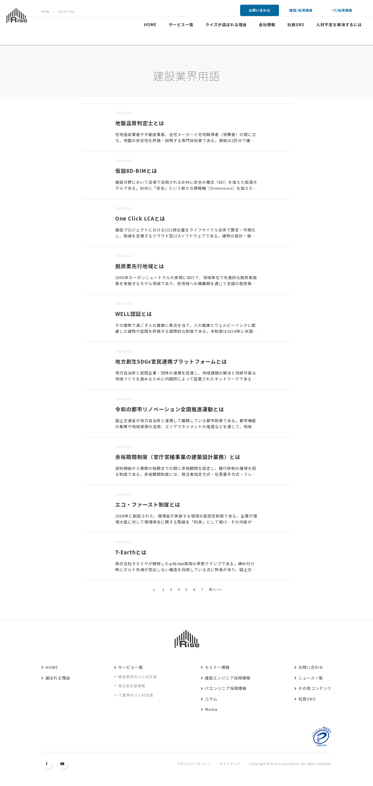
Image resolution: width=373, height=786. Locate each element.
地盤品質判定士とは (139, 123)
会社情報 (267, 24)
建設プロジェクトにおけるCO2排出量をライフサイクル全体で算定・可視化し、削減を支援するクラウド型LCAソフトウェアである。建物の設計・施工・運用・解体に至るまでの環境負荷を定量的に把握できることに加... (185, 235)
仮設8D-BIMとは (136, 170)
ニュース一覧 (310, 678)
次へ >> (215, 589)
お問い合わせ (259, 10)
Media (211, 709)
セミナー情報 (217, 667)
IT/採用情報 (342, 10)
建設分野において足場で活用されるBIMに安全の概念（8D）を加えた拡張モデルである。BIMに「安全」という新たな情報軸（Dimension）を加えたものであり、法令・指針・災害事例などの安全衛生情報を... (186, 187)
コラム (211, 699)
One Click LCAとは (140, 218)
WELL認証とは (133, 313)
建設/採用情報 (301, 10)
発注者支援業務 (131, 685)
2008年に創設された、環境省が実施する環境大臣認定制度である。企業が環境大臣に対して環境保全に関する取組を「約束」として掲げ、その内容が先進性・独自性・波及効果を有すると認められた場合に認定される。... (186, 521)
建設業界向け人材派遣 (137, 676)
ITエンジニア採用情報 (226, 688)
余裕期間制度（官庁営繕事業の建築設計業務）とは (177, 457)
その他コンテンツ (315, 688)
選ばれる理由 (57, 678)
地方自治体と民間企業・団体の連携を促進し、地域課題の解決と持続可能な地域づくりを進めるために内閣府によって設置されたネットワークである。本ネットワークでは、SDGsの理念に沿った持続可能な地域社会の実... (185, 378)
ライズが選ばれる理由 (226, 24)
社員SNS (295, 24)
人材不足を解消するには (339, 24)
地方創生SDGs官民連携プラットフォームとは (171, 361)
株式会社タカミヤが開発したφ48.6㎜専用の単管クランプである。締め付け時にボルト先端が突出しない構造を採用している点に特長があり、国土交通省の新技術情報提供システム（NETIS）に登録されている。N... (185, 569)
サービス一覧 (181, 24)
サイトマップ (230, 763)
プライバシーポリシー (194, 763)
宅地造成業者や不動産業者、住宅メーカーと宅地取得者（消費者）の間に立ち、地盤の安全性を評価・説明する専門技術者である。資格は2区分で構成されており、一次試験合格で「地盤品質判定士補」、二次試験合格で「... (185, 140)
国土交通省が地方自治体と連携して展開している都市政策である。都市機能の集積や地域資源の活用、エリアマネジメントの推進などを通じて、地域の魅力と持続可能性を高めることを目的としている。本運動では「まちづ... (185, 426)
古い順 (109, 100)
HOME (150, 24)
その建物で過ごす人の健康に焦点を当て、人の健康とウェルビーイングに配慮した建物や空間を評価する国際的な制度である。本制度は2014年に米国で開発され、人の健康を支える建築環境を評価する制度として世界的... (186, 330)
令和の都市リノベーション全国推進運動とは (169, 409)
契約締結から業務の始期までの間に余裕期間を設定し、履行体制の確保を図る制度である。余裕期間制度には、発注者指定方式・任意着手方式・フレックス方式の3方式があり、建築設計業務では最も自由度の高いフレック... (185, 474)
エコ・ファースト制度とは (147, 504)
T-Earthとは (131, 552)
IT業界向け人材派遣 (135, 695)
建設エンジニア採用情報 (227, 678)
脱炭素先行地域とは (139, 266)
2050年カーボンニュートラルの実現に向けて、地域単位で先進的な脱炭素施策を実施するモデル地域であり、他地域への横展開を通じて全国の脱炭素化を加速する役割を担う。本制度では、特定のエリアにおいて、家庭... (186, 283)
